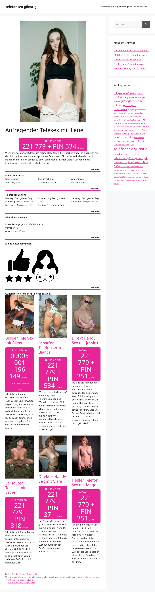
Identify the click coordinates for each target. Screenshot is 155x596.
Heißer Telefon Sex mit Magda (85, 482)
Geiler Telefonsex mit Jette (127, 59)
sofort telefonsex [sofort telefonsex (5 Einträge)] (137, 133)
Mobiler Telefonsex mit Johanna (130, 55)
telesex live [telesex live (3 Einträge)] (124, 180)
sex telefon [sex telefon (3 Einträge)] (117, 134)
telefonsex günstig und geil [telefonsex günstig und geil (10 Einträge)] (131, 158)
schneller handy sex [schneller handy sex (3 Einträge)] (124, 130)
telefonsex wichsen (91, 576)
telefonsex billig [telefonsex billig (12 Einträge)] (124, 137)
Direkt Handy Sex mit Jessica (85, 340)
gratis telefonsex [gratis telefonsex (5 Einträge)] (134, 97)
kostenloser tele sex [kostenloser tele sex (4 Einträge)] (122, 120)
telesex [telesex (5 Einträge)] (126, 177)
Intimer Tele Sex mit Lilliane (20, 579)
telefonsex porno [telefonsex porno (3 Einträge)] (119, 174)
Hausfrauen (20, 573)
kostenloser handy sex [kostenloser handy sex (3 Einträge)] (127, 113)
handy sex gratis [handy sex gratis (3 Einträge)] (133, 110)
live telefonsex (34, 576)
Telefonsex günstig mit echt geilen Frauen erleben (123, 6)
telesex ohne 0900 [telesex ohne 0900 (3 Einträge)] (134, 180)
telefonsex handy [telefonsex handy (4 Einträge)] (120, 162)
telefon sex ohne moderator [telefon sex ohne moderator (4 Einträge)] (131, 166)
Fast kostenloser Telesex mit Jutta (131, 50)
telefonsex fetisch (74, 576)
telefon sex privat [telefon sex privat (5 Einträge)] (133, 173)
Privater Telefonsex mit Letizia (21, 582)
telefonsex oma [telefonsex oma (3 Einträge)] (140, 170)
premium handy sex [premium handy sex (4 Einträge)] (125, 127)
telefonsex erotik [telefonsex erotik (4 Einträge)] (127, 141)
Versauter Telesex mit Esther (15, 487)
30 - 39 (11, 573)
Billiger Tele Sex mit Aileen (19, 340)
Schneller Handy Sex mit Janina (130, 68)
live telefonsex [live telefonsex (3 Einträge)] (130, 123)
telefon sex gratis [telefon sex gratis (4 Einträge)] (127, 144)
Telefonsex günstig (20, 6)
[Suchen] (146, 24)
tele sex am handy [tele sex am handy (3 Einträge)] (136, 177)
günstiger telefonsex (17, 576)
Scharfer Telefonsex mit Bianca (52, 347)
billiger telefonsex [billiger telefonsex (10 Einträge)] (125, 93)
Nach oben (95, 169)
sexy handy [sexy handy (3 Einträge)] (125, 134)
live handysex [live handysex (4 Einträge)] (135, 120)
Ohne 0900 (32, 573)
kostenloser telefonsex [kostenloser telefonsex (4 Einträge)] (132, 116)
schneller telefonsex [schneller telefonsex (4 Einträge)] (139, 130)
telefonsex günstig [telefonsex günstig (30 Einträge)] (131, 149)
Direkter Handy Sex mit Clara (52, 478)
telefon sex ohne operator (53, 576)
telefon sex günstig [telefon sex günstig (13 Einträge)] (127, 154)
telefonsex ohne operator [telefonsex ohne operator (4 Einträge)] (124, 170)
